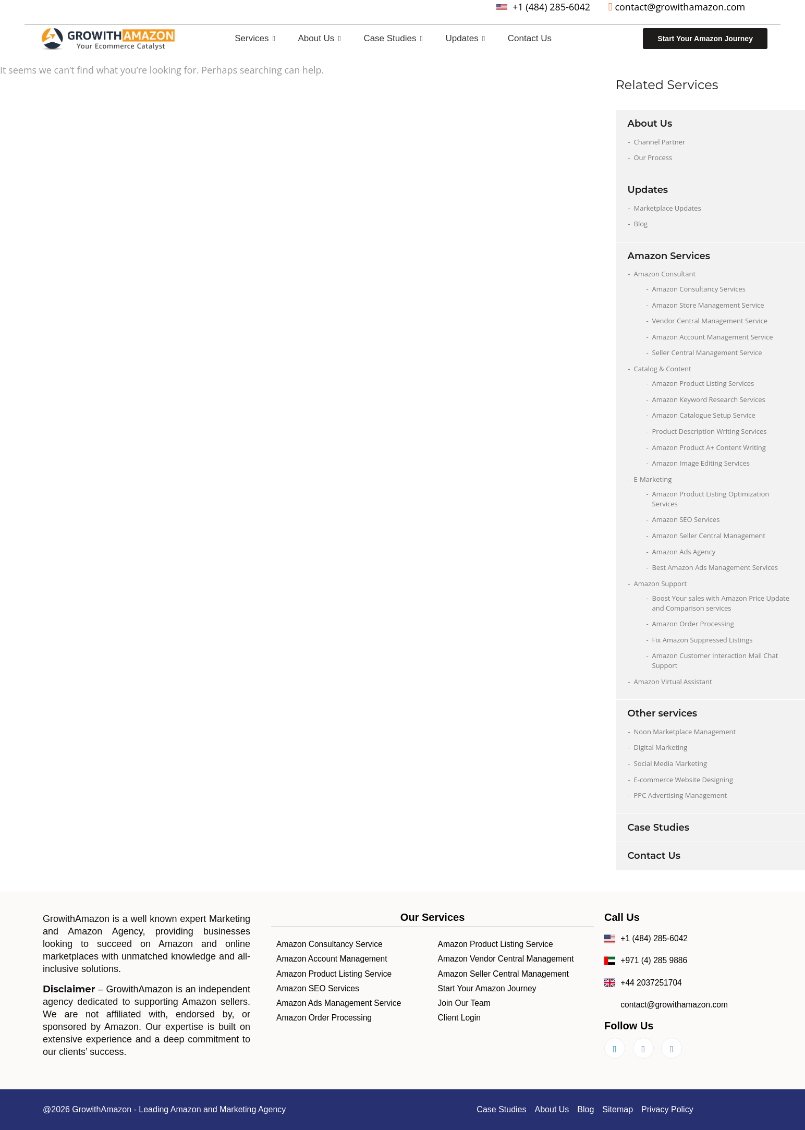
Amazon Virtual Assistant (673, 681)
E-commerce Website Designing (684, 779)
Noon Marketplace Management (685, 731)
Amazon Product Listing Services (703, 383)
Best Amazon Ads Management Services (715, 567)
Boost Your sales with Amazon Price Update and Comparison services (721, 603)
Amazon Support (660, 583)
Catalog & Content (662, 368)
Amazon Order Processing (693, 623)
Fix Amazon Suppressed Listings (702, 640)
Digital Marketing (661, 747)
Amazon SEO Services (686, 519)
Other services (663, 713)
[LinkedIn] (614, 1048)
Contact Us (530, 38)
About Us (319, 38)
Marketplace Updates (667, 208)
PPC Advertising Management (680, 795)
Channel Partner (660, 142)
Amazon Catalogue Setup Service (703, 415)
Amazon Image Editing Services (701, 463)
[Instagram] (671, 1048)
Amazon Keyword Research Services (708, 399)
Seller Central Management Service (707, 352)
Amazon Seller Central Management (708, 535)
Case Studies (393, 38)
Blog (641, 223)
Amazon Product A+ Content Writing (709, 447)
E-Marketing (653, 479)
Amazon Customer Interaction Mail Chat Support (715, 660)
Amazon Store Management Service (708, 305)
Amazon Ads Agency (684, 551)
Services (255, 38)
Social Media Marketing (670, 763)
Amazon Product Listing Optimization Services (711, 498)
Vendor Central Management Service (710, 320)
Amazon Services (669, 256)
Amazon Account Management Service (712, 337)
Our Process (653, 157)
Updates (465, 38)
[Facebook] (643, 1048)
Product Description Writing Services (709, 431)
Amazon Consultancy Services (699, 289)
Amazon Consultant (665, 273)
